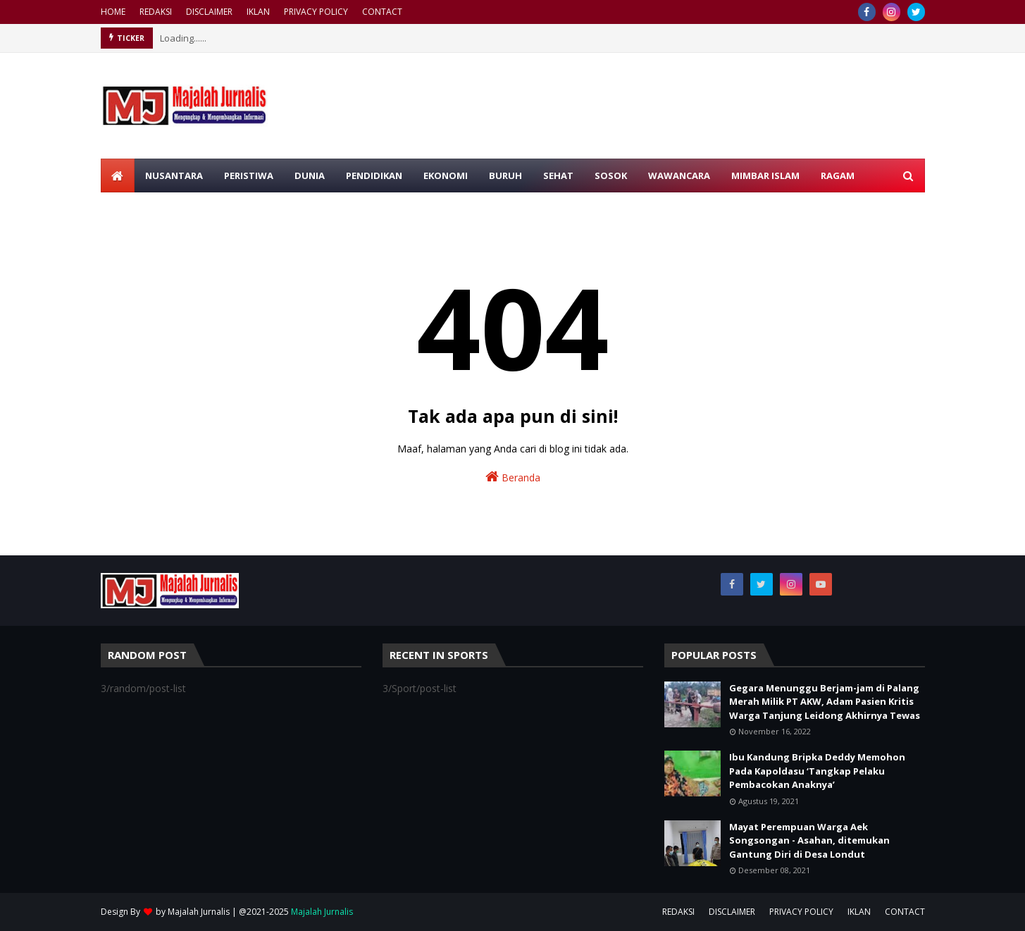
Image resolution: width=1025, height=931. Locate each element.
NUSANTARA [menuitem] (174, 175)
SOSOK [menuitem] (611, 175)
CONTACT (382, 12)
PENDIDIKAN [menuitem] (374, 175)
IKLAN (258, 12)
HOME (113, 12)
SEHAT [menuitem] (558, 175)
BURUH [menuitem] (505, 175)
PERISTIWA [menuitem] (248, 175)
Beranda (512, 476)
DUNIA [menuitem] (309, 175)
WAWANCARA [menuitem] (679, 175)
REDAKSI (155, 12)
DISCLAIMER (209, 12)
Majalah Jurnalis (199, 912)
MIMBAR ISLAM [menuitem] (765, 175)
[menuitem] (118, 175)
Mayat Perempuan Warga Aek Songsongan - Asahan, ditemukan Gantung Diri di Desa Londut (809, 840)
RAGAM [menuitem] (838, 175)
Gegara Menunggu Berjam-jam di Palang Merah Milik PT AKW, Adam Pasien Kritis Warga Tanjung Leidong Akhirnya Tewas (824, 702)
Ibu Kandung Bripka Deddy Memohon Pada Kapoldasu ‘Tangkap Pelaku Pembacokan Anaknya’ (817, 771)
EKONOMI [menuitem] (445, 175)
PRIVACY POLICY (316, 12)
